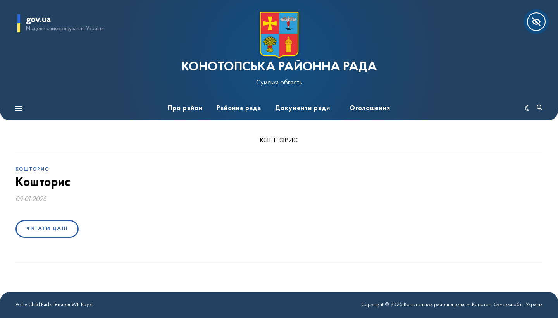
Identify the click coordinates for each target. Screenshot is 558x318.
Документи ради (302, 108)
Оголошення (370, 108)
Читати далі (47, 228)
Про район (185, 108)
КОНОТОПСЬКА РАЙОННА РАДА (279, 67)
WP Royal (82, 304)
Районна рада (239, 108)
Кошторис (32, 169)
